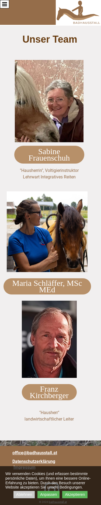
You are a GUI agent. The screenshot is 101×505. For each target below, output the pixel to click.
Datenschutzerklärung (33, 461)
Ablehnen (24, 494)
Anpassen (48, 494)
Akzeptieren (75, 494)
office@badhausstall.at (34, 452)
